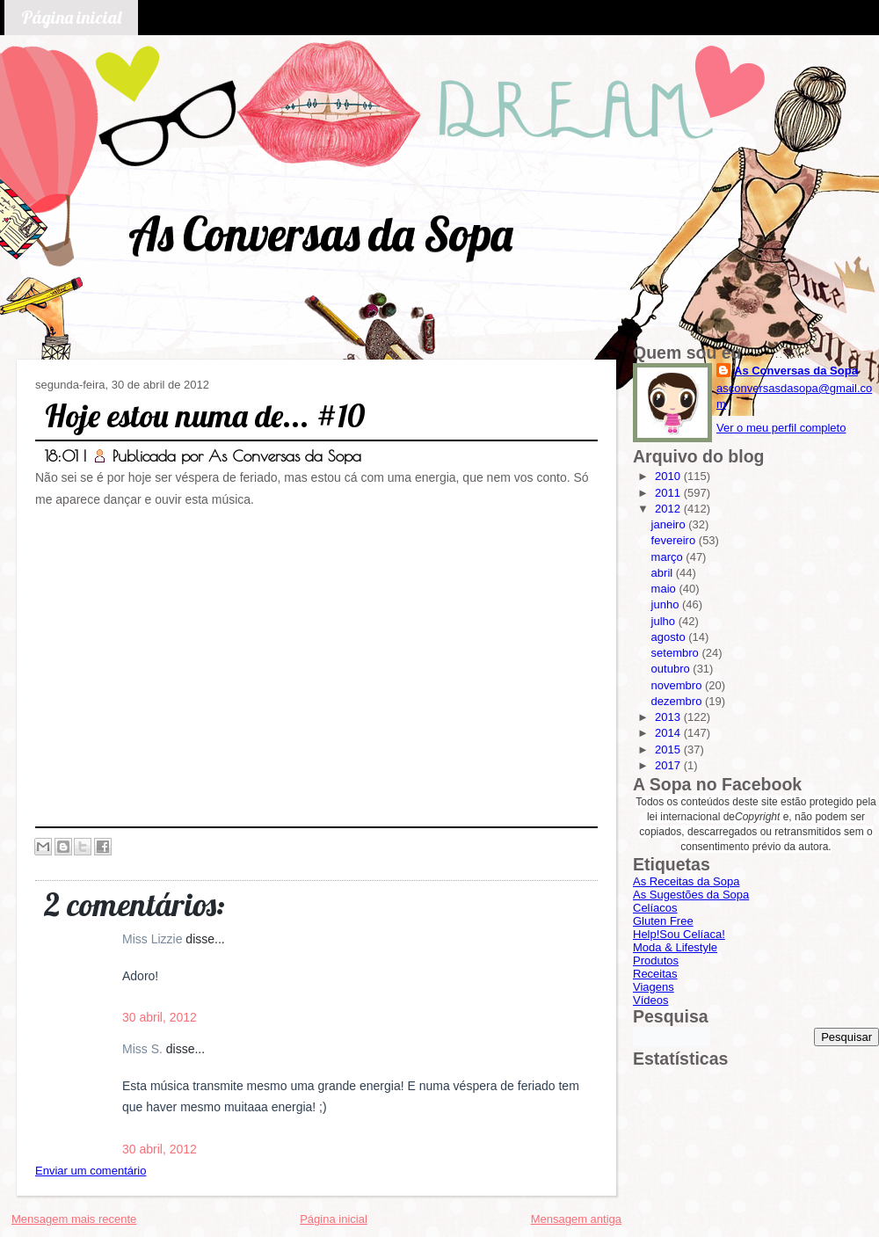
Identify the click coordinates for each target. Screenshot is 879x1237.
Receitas (655, 973)
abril (663, 572)
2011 (669, 492)
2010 (669, 476)
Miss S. (144, 1049)
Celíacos (655, 907)
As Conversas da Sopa (320, 233)
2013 (669, 717)
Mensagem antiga (576, 1219)
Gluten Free (663, 921)
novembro (678, 685)
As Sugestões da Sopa (691, 894)
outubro (672, 668)
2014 (669, 732)
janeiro (670, 524)
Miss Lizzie (153, 939)
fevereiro (675, 540)
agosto (670, 637)
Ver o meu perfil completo (781, 427)
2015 (669, 749)
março (668, 557)
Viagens (653, 986)
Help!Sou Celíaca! (679, 934)
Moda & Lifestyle (675, 947)
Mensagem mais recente (73, 1219)
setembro (676, 652)
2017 (669, 765)
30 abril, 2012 (159, 1017)
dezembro (678, 701)
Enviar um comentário (90, 1170)
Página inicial (71, 17)
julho (665, 621)
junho (666, 604)
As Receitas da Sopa (686, 881)
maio (665, 588)
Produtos (656, 960)
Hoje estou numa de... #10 (205, 415)
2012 (669, 508)
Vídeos (650, 1000)
